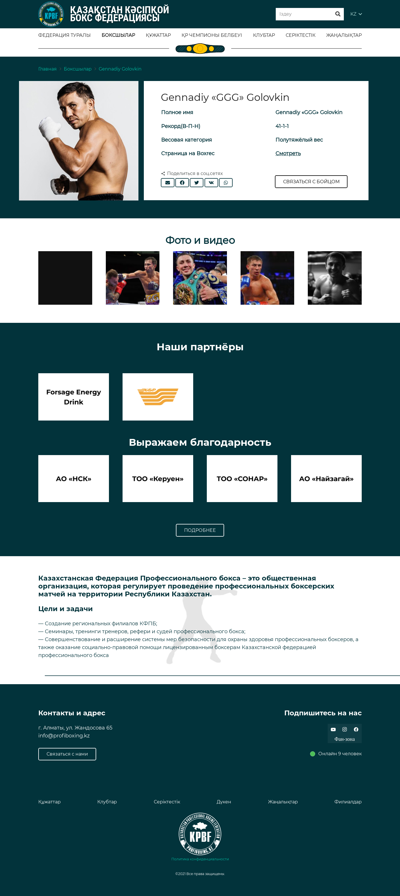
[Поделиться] (182, 182)
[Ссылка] (51, 14)
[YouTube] (333, 729)
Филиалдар (348, 802)
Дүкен (224, 802)
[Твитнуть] (196, 182)
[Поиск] (337, 14)
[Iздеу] (310, 14)
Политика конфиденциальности (200, 859)
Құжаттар (49, 802)
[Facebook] (356, 729)
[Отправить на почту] (167, 182)
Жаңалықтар (283, 802)
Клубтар (107, 802)
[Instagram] (344, 729)
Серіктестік (167, 802)
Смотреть (288, 153)
